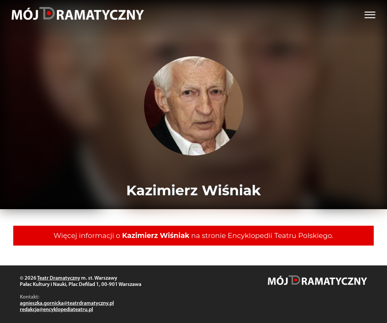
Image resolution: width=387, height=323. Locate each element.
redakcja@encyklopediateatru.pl (56, 309)
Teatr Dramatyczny (58, 278)
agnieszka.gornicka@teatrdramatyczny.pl (67, 303)
